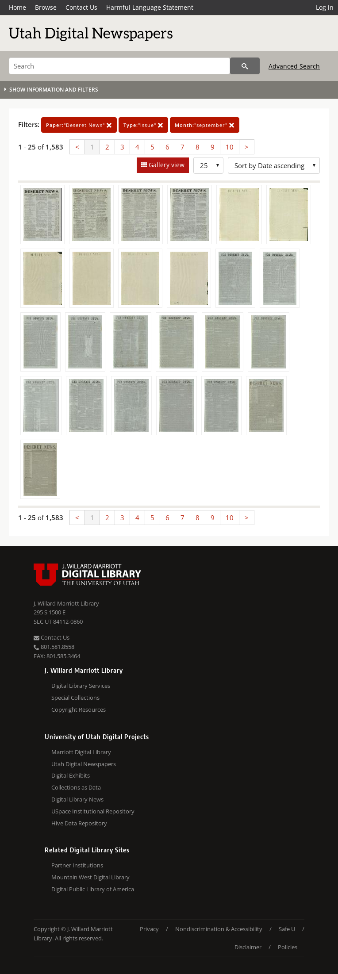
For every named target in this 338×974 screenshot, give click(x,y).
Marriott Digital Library (81, 752)
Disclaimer (247, 947)
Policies (287, 947)
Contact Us (81, 7)
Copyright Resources (78, 709)
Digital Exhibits (70, 775)
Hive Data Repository (79, 823)
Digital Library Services (80, 686)
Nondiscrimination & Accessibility (218, 929)
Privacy (149, 929)
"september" (204, 125)
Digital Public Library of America (92, 889)
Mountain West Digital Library (90, 877)
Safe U (287, 929)
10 (230, 146)
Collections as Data (76, 787)
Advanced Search (294, 66)
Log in (325, 7)
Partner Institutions (77, 865)
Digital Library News (77, 799)
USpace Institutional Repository (92, 811)
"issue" (143, 125)
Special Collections (75, 698)
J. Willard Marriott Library (66, 603)
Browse (46, 7)
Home (17, 7)
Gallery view (165, 165)
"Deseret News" (79, 125)
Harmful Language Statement (149, 7)
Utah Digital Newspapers (83, 764)
